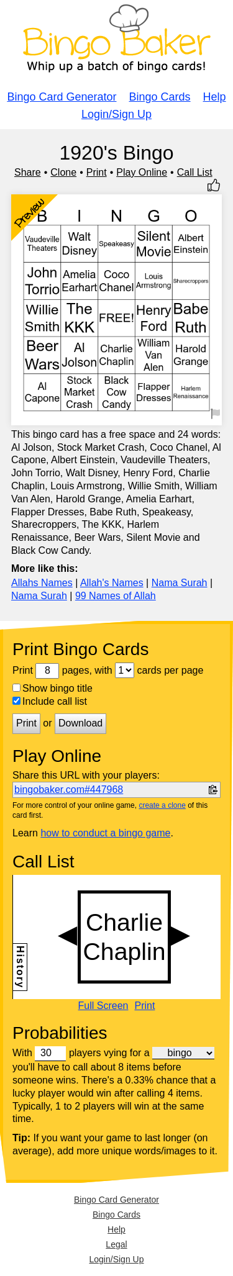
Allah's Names (112, 582)
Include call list (49, 701)
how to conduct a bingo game (105, 833)
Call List (194, 172)
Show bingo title (52, 688)
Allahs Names (42, 582)
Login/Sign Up (116, 114)
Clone (63, 172)
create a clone (162, 805)
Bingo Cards (160, 97)
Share (27, 172)
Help (214, 97)
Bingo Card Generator (61, 97)
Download (80, 723)
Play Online (141, 172)
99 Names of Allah (115, 595)
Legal (116, 1244)
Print (96, 172)
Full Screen (103, 1006)
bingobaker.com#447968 (68, 789)
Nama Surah (180, 582)
